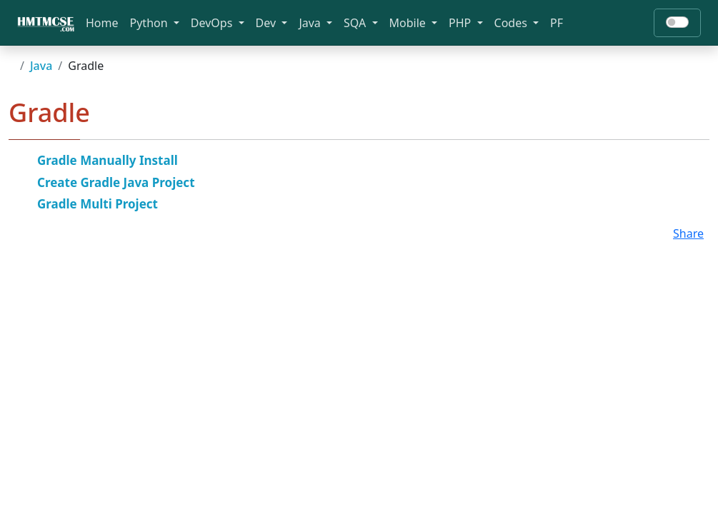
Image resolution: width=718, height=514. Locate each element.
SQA (356, 23)
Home (102, 23)
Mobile (409, 23)
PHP (461, 23)
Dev (267, 23)
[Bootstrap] (45, 23)
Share (688, 233)
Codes (512, 23)
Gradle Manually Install (107, 160)
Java (311, 23)
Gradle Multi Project (97, 204)
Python (150, 23)
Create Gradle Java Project (116, 182)
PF (556, 23)
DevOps (213, 23)
